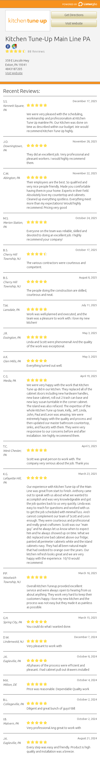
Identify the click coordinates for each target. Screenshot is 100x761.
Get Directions (74, 15)
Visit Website (74, 23)
